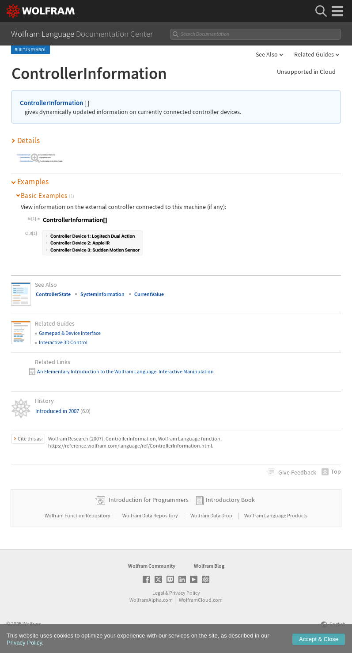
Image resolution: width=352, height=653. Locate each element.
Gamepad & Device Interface (70, 333)
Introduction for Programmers (148, 500)
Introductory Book (230, 500)
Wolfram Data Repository (150, 515)
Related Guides (314, 54)
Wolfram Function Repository (78, 515)
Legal (158, 592)
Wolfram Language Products (275, 515)
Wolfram (32, 623)
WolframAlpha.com (151, 599)
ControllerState (53, 294)
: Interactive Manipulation (185, 371)
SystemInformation (102, 294)
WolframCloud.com (201, 599)
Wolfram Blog (209, 565)
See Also (267, 54)
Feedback (297, 472)
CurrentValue (149, 294)
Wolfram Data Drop (211, 515)
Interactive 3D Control (63, 342)
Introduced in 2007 (63, 411)
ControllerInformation (51, 103)
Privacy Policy (184, 592)
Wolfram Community (151, 565)
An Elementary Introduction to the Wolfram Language (96, 371)
